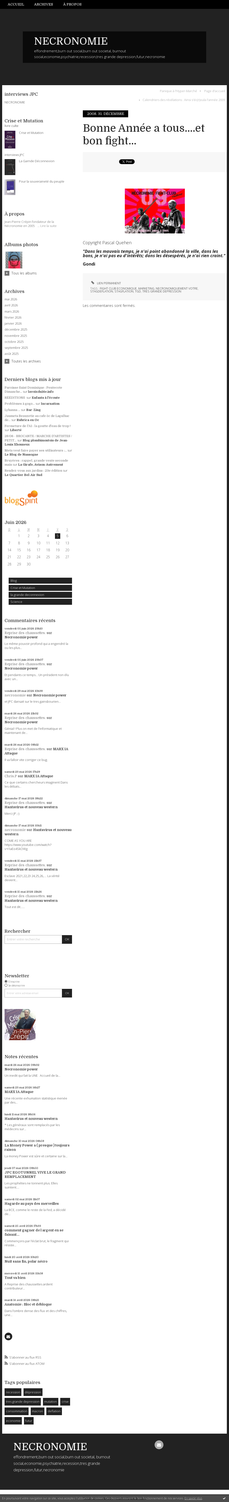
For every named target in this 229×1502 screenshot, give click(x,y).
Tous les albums (24, 273)
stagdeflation (101, 291)
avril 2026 (11, 305)
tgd (138, 291)
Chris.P (11, 776)
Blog (14, 580)
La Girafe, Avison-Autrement (40, 464)
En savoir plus (193, 1498)
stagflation (123, 291)
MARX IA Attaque (38, 776)
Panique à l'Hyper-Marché (178, 91)
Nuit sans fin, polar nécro (26, 1261)
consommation (16, 1411)
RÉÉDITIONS (15, 397)
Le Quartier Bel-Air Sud (23, 475)
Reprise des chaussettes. (25, 633)
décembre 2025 (16, 329)
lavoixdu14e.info (41, 391)
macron (37, 1411)
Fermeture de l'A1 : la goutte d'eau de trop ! (38, 426)
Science (16, 602)
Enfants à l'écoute (46, 397)
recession (13, 1392)
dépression (33, 1392)
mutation (50, 1401)
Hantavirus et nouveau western (31, 807)
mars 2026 (12, 311)
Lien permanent (105, 283)
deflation (54, 1411)
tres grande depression (23, 1401)
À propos (72, 4)
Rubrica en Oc (28, 420)
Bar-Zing (33, 410)
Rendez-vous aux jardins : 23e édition (33, 470)
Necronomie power (21, 637)
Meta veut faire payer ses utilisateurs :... (36, 450)
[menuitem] (18, 4)
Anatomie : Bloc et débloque (28, 1304)
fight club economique (118, 288)
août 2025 (11, 354)
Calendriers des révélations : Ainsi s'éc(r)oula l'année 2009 (184, 100)
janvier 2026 (13, 323)
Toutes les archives (26, 361)
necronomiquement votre (177, 288)
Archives (43, 4)
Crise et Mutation (23, 588)
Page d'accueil (214, 91)
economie (13, 1421)
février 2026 (13, 317)
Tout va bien (15, 1278)
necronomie (15, 695)
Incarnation (50, 403)
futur (28, 1421)
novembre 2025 (16, 336)
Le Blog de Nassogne (21, 454)
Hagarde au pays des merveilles (32, 1203)
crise (65, 1401)
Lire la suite (48, 226)
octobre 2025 (14, 342)
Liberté (16, 430)
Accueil (16, 4)
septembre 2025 (16, 348)
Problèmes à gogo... (20, 403)
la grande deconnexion (27, 595)
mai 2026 (11, 299)
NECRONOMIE (71, 41)
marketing (146, 288)
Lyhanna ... (12, 410)
